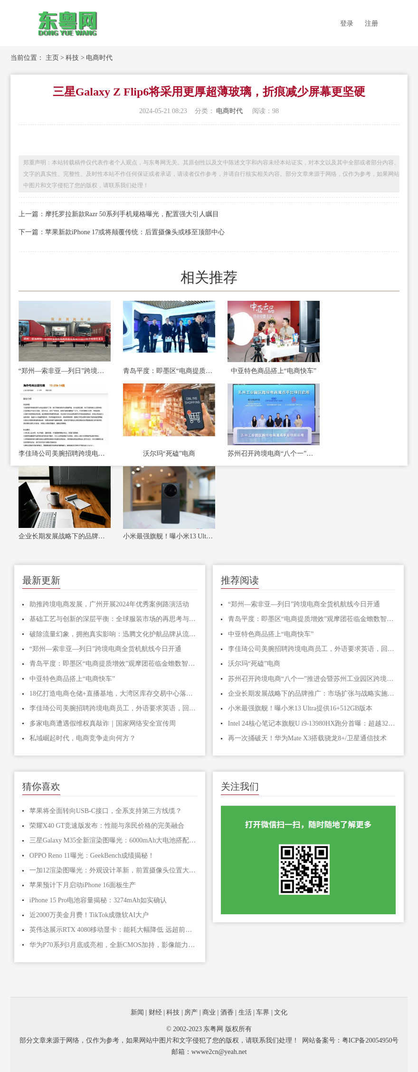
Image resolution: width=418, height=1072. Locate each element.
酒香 (227, 1012)
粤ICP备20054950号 (370, 1040)
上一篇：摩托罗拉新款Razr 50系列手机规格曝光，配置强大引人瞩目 (119, 214)
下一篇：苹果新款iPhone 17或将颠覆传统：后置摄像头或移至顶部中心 (122, 232)
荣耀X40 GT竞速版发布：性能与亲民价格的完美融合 (106, 825)
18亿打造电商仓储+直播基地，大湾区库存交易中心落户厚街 (113, 693)
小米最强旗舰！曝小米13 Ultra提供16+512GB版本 (169, 536)
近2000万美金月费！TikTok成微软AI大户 (89, 915)
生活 (245, 1012)
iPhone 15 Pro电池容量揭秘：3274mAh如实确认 (98, 900)
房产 (191, 1012)
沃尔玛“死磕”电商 (169, 453)
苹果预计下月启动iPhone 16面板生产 (82, 885)
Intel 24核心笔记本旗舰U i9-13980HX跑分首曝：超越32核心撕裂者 (312, 723)
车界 (262, 1012)
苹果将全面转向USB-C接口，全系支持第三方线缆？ (105, 810)
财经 (155, 1012)
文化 (280, 1012)
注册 (371, 23)
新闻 (137, 1012)
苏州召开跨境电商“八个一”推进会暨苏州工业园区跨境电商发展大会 (274, 453)
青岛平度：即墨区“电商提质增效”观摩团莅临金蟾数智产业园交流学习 (169, 370)
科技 (72, 57)
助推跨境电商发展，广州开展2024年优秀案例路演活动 (109, 604)
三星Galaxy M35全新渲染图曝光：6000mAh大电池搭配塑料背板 (113, 840)
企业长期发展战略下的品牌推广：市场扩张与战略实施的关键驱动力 (65, 536)
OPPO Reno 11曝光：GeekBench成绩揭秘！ (91, 855)
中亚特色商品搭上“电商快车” (273, 370)
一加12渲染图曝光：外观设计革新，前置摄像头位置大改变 (113, 870)
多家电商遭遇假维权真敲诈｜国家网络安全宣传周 (102, 723)
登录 (346, 23)
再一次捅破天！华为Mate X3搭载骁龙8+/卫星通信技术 (307, 738)
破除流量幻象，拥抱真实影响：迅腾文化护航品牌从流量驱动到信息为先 (113, 634)
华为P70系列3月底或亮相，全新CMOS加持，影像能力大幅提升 (113, 944)
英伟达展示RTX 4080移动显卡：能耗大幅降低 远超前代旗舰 (113, 929)
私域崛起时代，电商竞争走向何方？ (82, 738)
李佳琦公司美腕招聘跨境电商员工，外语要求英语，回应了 (65, 453)
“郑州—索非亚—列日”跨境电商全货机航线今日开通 (65, 370)
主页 (52, 57)
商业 (209, 1012)
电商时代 (99, 57)
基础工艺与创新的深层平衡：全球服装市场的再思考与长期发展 (113, 618)
